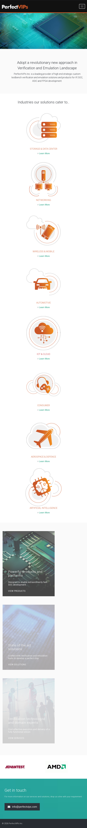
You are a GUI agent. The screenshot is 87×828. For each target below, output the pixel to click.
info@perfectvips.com (22, 806)
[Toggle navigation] (82, 6)
